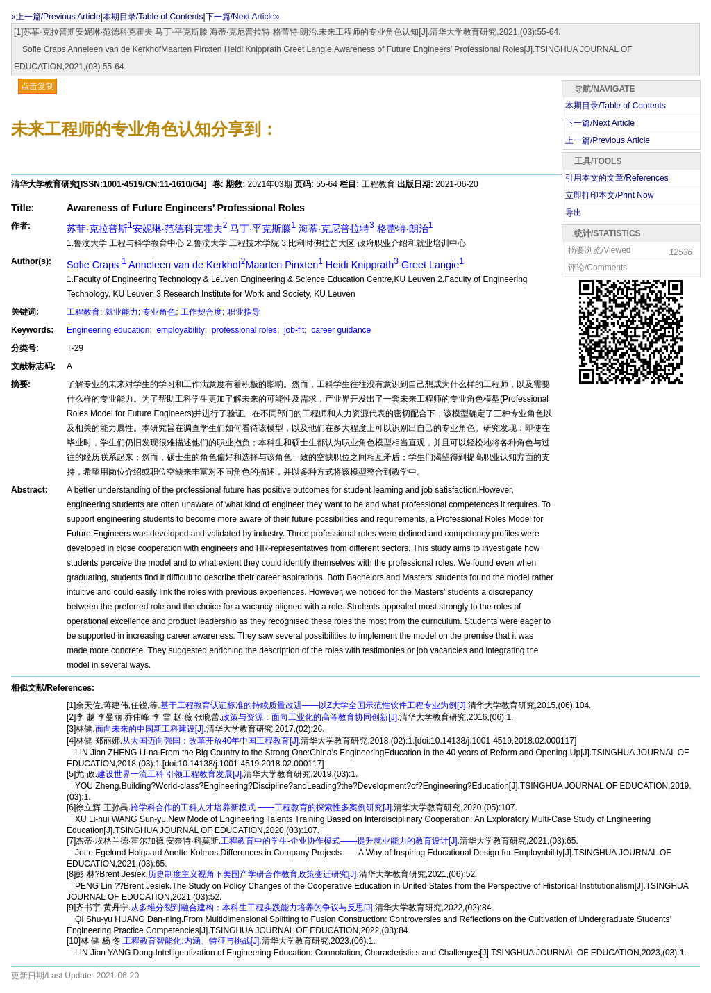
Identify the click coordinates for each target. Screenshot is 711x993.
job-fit (293, 330)
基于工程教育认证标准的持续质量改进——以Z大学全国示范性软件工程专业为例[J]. (314, 705)
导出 (573, 213)
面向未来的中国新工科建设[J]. (150, 729)
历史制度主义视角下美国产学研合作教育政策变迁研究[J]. (253, 874)
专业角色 (159, 312)
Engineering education (108, 330)
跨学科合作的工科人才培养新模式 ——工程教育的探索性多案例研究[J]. (262, 807)
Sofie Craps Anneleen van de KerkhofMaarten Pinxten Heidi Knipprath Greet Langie (265, 264)
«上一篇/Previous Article (56, 17)
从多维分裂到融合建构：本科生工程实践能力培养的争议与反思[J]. (253, 907)
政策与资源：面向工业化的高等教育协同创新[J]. (310, 717)
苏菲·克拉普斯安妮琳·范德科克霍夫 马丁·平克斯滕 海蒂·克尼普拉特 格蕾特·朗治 (250, 228)
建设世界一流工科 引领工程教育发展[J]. (170, 774)
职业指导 (243, 312)
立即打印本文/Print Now (609, 195)
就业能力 (121, 312)
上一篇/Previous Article (607, 140)
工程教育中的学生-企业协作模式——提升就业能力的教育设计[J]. (340, 841)
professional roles (242, 330)
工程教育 (83, 312)
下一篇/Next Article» (243, 17)
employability (179, 330)
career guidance (340, 330)
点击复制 (37, 86)
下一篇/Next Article (600, 123)
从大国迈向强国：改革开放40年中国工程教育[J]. (211, 741)
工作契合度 (201, 312)
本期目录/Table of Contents (153, 17)
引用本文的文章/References (617, 178)
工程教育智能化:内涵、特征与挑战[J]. (192, 941)
